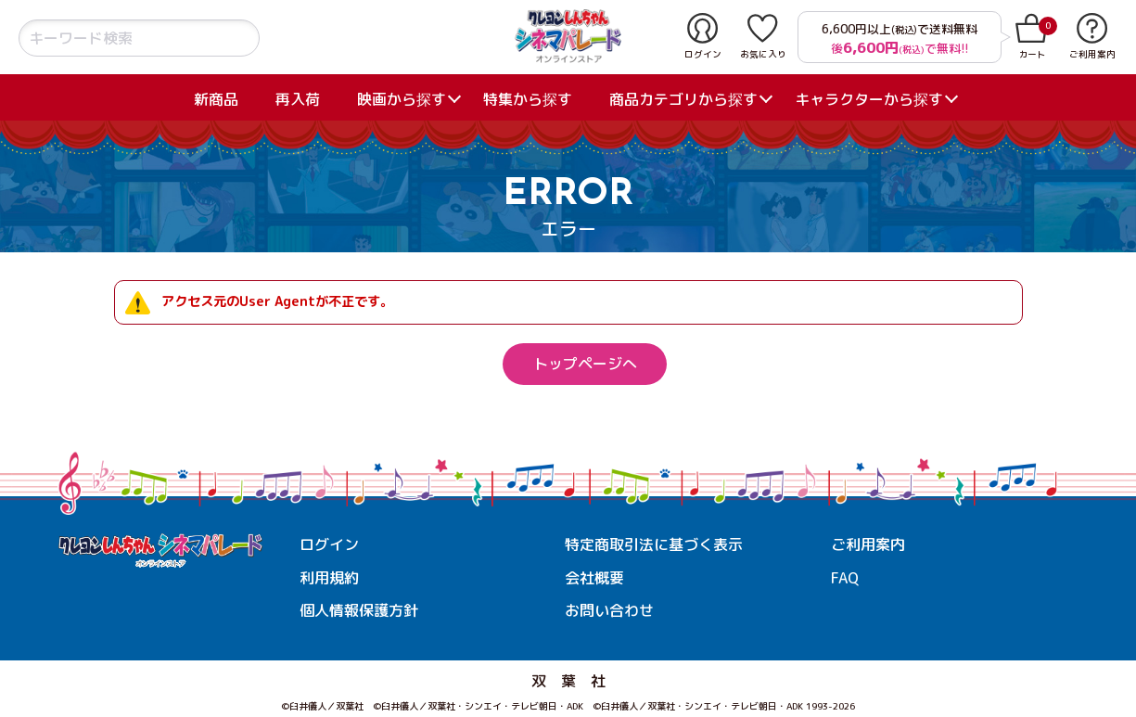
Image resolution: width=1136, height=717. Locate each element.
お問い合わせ (609, 610)
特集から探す (527, 99)
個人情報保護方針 (359, 610)
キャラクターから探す (869, 99)
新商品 (216, 99)
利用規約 (329, 578)
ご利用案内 (868, 544)
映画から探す (401, 99)
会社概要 (594, 578)
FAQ (845, 578)
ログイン (329, 544)
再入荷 (297, 99)
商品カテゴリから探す (683, 99)
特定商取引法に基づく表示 (654, 544)
